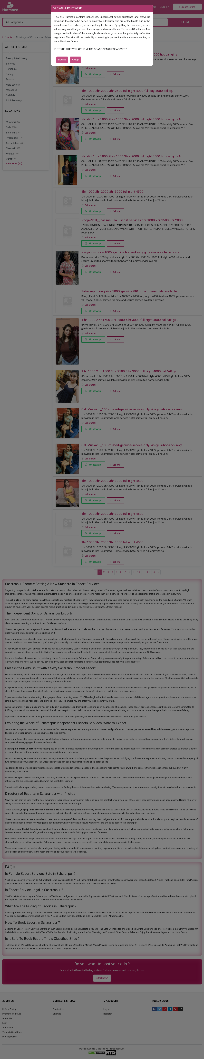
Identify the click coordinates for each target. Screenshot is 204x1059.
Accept (75, 59)
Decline (62, 59)
